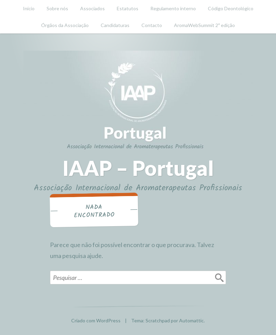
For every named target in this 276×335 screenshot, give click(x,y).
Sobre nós (57, 8)
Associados (92, 8)
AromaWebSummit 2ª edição (204, 25)
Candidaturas (115, 25)
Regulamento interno (173, 8)
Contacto (151, 25)
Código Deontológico (230, 8)
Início (29, 8)
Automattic (191, 320)
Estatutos (127, 8)
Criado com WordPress (96, 320)
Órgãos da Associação (65, 25)
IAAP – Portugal (138, 168)
